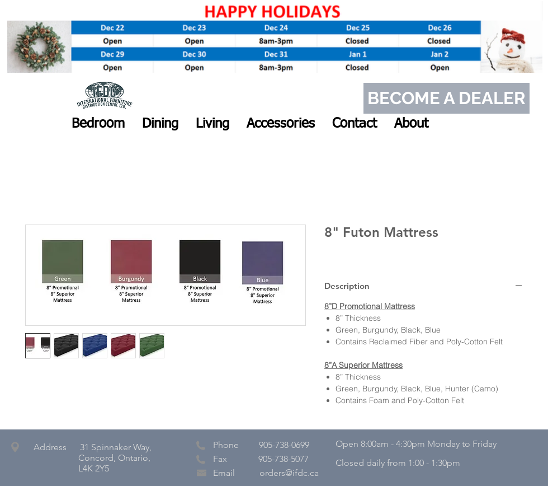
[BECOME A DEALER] (446, 98)
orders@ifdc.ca (289, 473)
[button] (98, 124)
